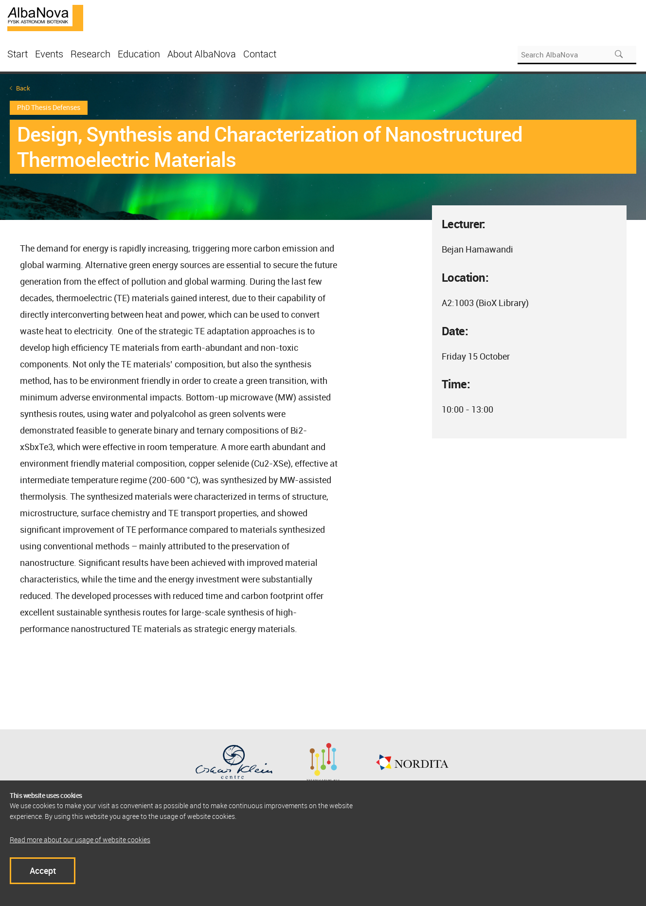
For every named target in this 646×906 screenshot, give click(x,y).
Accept (43, 870)
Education (139, 53)
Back (23, 88)
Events (49, 53)
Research (90, 53)
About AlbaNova (201, 53)
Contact (259, 53)
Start (17, 53)
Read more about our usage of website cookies (80, 839)
